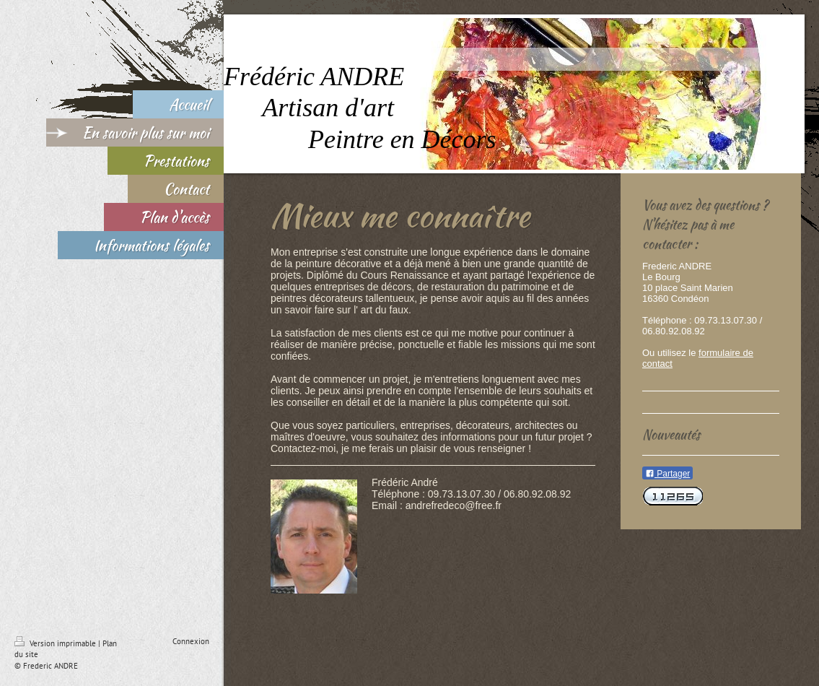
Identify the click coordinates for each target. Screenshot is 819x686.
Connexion (190, 641)
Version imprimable (56, 643)
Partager (667, 474)
